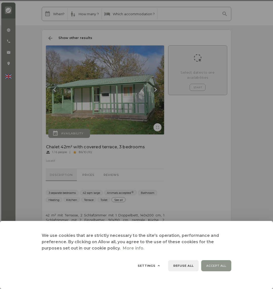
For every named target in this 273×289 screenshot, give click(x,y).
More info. (133, 248)
